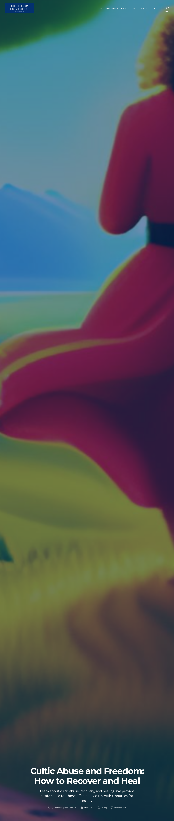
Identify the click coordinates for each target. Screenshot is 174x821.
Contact (145, 9)
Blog (135, 9)
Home (100, 9)
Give (155, 9)
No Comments (120, 807)
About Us (125, 9)
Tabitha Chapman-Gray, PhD (65, 807)
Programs (111, 9)
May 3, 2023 (89, 807)
